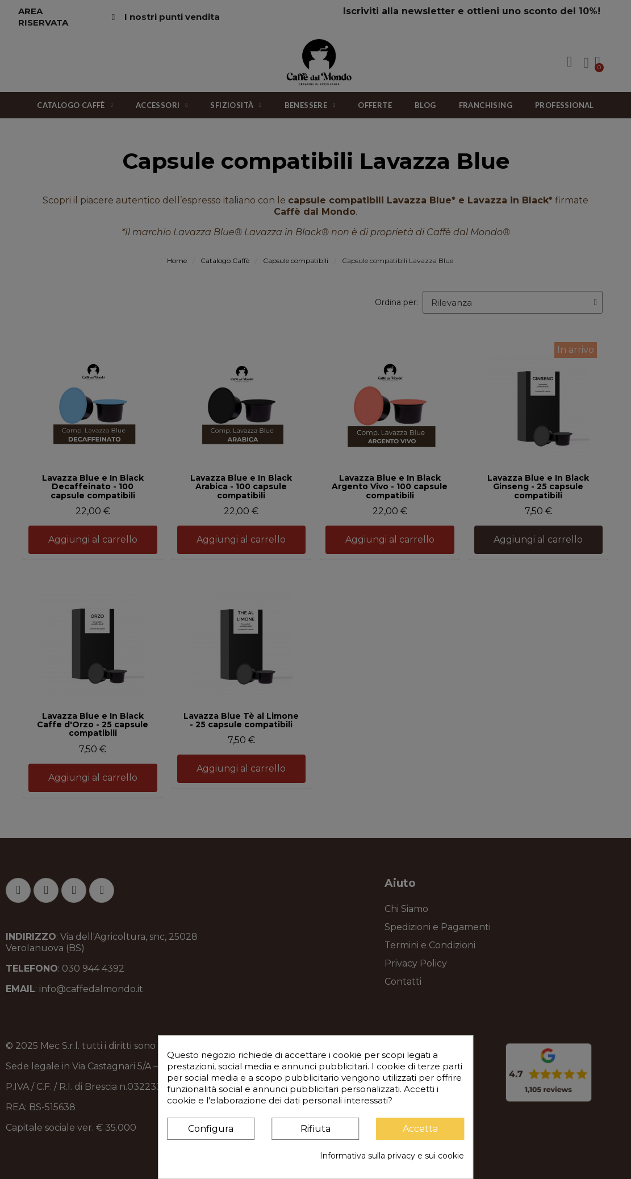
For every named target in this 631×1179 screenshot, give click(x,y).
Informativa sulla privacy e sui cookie (392, 1156)
